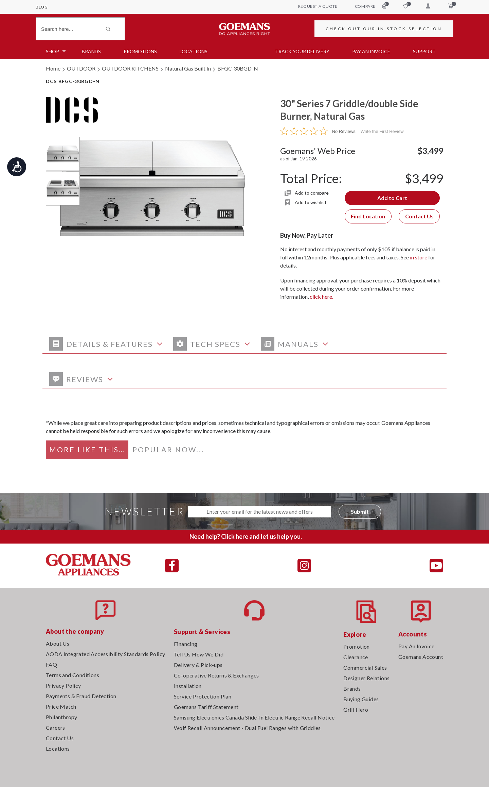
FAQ (51, 664)
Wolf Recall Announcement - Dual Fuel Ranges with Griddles (247, 728)
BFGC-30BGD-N (237, 68)
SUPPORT (424, 51)
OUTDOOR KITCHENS (130, 68)
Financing (186, 644)
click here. (321, 296)
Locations (193, 51)
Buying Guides (361, 699)
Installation (188, 686)
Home (53, 68)
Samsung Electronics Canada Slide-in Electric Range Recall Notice (254, 717)
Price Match (61, 706)
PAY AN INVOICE (371, 51)
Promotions (140, 51)
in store (418, 257)
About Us (57, 643)
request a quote (318, 6)
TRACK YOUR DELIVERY (302, 51)
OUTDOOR (81, 68)
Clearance (355, 657)
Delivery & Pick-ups (198, 665)
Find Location (368, 216)
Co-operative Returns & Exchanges (216, 675)
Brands (91, 51)
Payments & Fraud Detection (81, 696)
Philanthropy (61, 717)
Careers (55, 727)
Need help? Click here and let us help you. (245, 536)
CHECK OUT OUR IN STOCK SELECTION (384, 28)
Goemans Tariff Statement (206, 707)
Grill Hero (355, 709)
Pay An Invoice (416, 646)
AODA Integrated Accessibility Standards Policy (105, 654)
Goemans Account (420, 656)
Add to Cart (392, 198)
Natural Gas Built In (188, 68)
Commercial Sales (365, 667)
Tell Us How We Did (198, 654)
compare (370, 6)
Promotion (356, 646)
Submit (360, 511)
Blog (42, 6)
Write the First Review (382, 131)
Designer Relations (366, 678)
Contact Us (419, 216)
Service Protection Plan (202, 696)
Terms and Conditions (72, 675)
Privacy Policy (63, 685)
